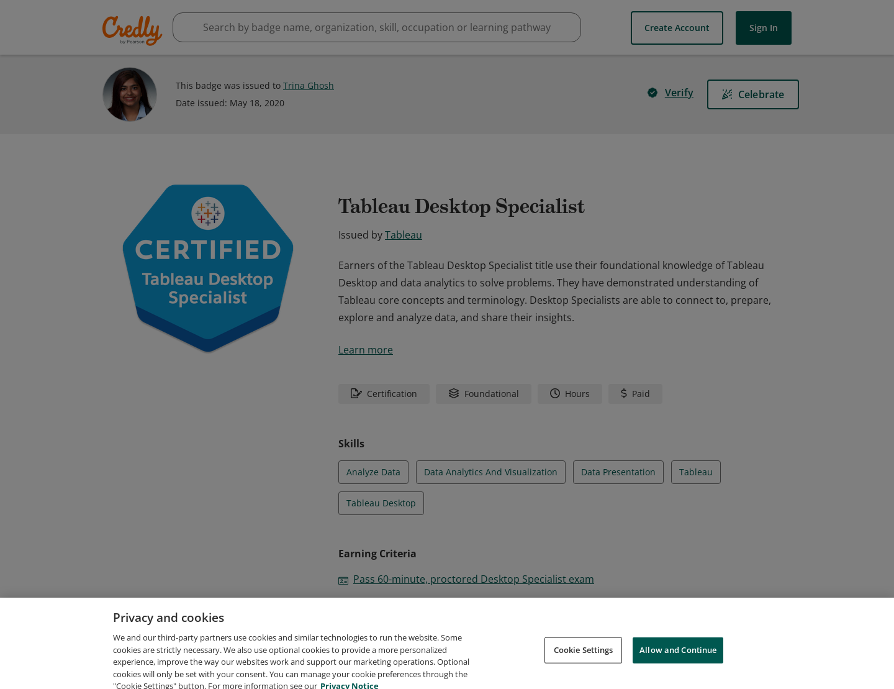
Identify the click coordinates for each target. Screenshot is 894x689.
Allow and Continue (677, 662)
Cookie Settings (583, 662)
